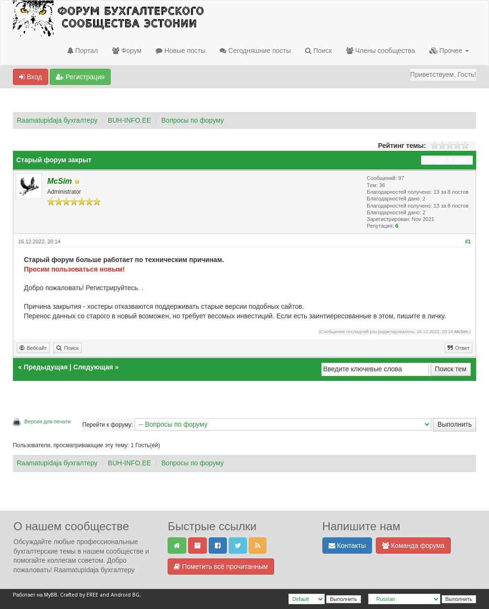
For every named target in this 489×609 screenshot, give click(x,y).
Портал (82, 50)
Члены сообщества (380, 50)
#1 (468, 241)
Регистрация (80, 77)
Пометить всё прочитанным (221, 566)
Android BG (125, 595)
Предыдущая (46, 367)
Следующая (94, 367)
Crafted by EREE (79, 595)
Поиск (318, 50)
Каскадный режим (447, 160)
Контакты (347, 545)
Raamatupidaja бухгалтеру (57, 120)
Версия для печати (47, 421)
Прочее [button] (449, 50)
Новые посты (180, 50)
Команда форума (413, 545)
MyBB (50, 595)
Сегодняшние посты (255, 50)
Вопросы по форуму (192, 120)
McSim (461, 331)
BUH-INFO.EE (129, 120)
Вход (30, 77)
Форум (126, 50)
